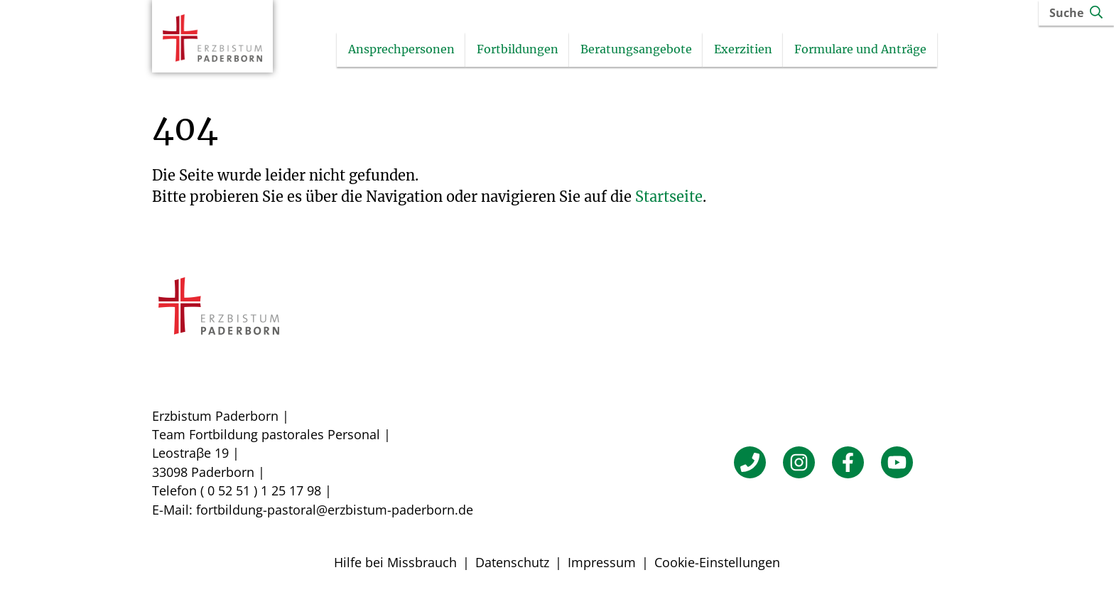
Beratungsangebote (655, 50)
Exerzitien (762, 50)
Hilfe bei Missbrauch (395, 563)
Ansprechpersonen (420, 50)
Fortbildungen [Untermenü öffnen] (537, 50)
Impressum (602, 563)
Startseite (669, 198)
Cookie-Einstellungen (717, 563)
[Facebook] (848, 464)
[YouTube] (897, 464)
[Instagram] (799, 464)
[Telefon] (750, 464)
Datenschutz (512, 563)
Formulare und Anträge (879, 50)
